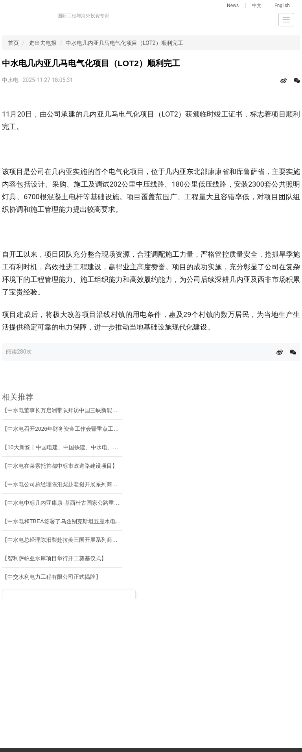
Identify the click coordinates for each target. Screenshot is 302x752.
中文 (256, 5)
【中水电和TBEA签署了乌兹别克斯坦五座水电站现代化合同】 (78, 521)
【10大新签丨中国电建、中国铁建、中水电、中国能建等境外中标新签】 (90, 447)
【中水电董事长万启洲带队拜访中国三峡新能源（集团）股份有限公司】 (90, 410)
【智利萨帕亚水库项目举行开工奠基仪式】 (54, 558)
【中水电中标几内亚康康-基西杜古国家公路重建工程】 (69, 503)
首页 (13, 43)
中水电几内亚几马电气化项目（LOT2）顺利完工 (124, 43)
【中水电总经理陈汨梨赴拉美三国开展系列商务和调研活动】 (76, 540)
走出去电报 (43, 43)
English (282, 5)
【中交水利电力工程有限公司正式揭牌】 (51, 577)
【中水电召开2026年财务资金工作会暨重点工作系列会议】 (74, 429)
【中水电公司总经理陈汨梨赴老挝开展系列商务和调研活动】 (76, 484)
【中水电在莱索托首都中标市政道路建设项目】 (60, 466)
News (233, 5)
